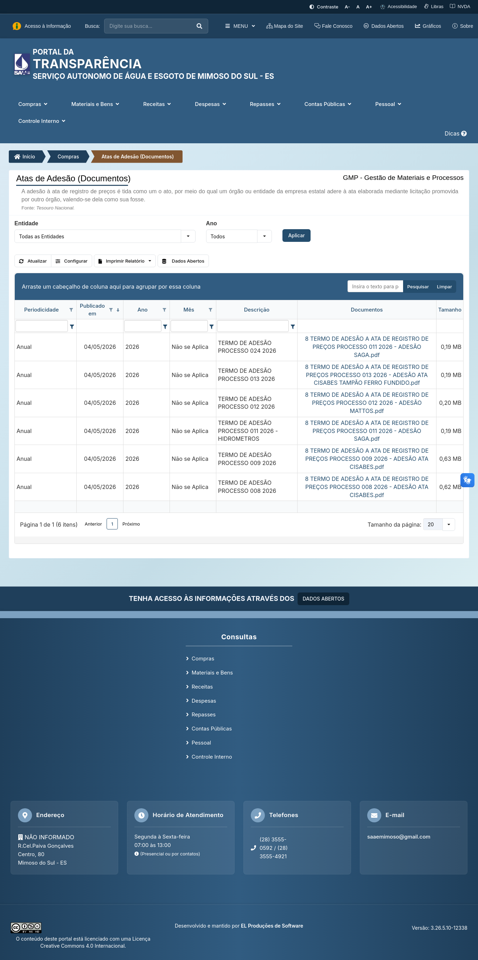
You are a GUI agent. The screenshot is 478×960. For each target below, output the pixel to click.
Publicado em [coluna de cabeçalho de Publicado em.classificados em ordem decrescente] (92, 309)
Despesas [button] (211, 104)
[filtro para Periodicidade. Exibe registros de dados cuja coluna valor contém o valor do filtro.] (41, 326)
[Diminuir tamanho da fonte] (347, 7)
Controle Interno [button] (42, 121)
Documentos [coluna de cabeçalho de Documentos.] (367, 309)
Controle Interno (212, 756)
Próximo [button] (131, 524)
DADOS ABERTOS (323, 599)
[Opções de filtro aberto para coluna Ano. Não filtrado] (164, 310)
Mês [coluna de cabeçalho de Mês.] (189, 309)
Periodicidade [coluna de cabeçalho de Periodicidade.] (41, 309)
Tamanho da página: (394, 524)
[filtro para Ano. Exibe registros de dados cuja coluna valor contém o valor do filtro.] (142, 326)
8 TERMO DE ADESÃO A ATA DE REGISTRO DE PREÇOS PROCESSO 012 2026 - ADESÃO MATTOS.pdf (366, 402)
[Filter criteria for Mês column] (211, 326)
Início (24, 156)
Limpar (444, 286)
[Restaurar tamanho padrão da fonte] (358, 7)
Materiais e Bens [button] (96, 104)
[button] (188, 236)
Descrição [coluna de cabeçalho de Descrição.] (256, 309)
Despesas (204, 700)
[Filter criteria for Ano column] (165, 326)
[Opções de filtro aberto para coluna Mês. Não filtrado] (210, 310)
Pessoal (201, 742)
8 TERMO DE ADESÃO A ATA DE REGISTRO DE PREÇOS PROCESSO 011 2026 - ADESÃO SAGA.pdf (366, 346)
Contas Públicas (212, 728)
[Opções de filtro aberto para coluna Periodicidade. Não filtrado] (71, 310)
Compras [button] (33, 104)
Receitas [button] (157, 104)
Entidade (26, 223)
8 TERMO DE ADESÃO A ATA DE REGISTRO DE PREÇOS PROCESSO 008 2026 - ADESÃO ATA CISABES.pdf (366, 486)
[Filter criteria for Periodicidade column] (72, 326)
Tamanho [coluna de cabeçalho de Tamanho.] (449, 309)
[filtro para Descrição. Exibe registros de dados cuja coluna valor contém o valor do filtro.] (253, 326)
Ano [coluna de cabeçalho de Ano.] (143, 309)
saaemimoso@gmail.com (399, 836)
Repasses (204, 714)
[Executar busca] (199, 26)
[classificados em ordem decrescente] (117, 310)
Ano (211, 223)
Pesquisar (418, 286)
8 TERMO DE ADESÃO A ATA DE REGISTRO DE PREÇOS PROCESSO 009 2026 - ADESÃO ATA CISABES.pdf (366, 458)
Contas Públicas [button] (329, 104)
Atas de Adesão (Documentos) (137, 156)
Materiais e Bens (212, 672)
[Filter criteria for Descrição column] (293, 326)
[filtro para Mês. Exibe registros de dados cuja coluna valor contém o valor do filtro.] (189, 326)
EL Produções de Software (272, 926)
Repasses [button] (266, 104)
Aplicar (296, 235)
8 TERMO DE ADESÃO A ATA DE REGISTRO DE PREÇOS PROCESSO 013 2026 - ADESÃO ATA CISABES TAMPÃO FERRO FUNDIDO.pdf (366, 375)
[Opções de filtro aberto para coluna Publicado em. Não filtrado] (110, 310)
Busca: (92, 26)
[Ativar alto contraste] (323, 7)
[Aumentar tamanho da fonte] (369, 7)
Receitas (202, 686)
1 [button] (112, 524)
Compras (68, 156)
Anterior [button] (93, 524)
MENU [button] (239, 26)
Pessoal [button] (389, 104)
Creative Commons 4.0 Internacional (82, 946)
